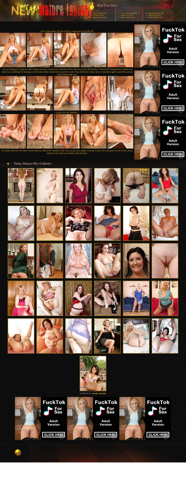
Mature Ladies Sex (100, 17)
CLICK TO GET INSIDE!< (67, 112)
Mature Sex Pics (127, 15)
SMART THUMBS (99, 394)
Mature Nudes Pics (128, 17)
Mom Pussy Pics (154, 15)
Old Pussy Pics (98, 15)
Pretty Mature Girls (155, 17)
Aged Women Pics (100, 13)
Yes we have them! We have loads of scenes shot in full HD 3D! (67, 31)
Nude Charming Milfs (129, 13)
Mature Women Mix (156, 13)
